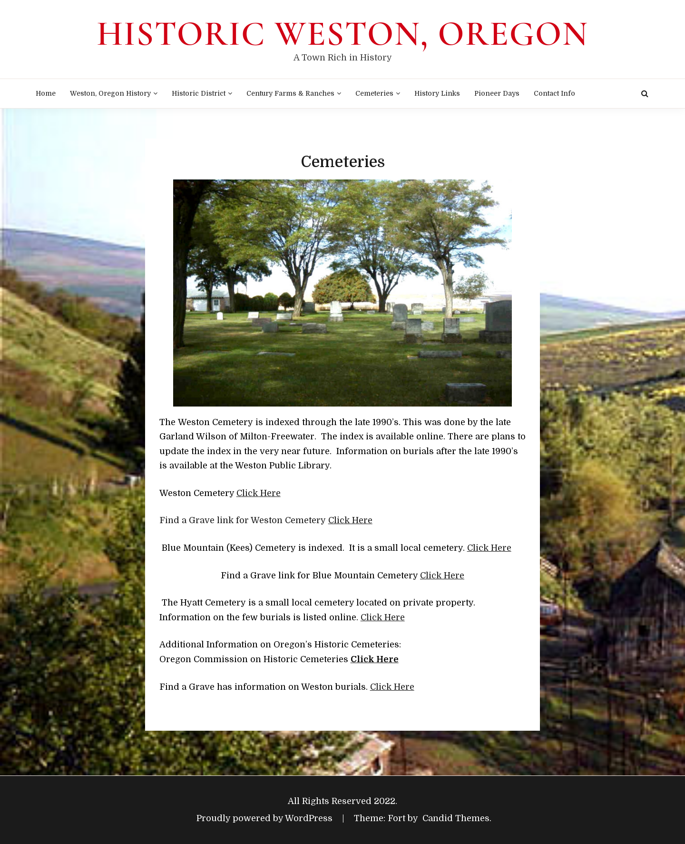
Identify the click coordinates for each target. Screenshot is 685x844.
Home (46, 93)
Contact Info (554, 93)
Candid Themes (455, 818)
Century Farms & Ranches (290, 93)
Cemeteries (374, 93)
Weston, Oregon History (110, 93)
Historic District (198, 93)
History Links (437, 93)
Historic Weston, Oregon (342, 34)
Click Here (258, 493)
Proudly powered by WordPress (265, 818)
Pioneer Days (496, 93)
